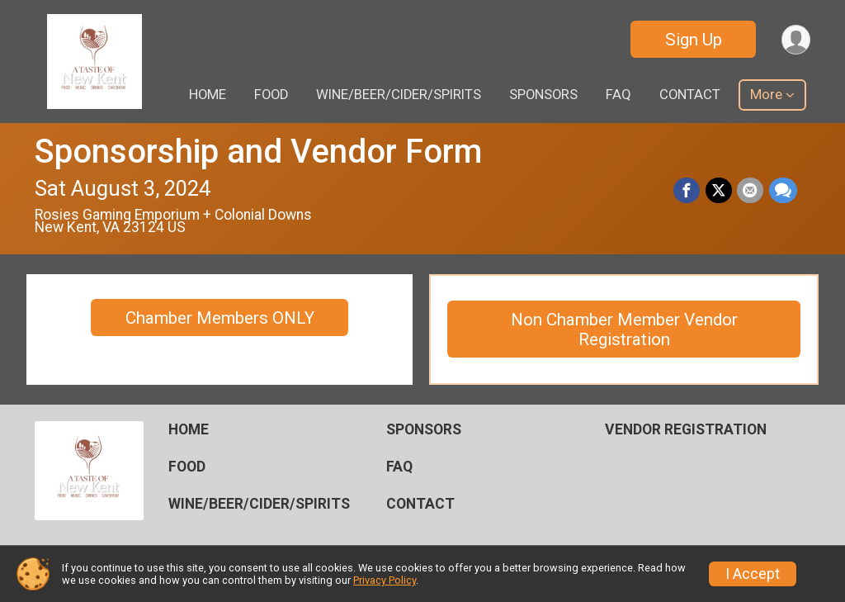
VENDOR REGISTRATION (686, 429)
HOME (207, 94)
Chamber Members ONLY (219, 318)
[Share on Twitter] (719, 191)
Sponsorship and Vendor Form (258, 151)
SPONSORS (543, 94)
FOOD (271, 94)
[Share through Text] (783, 191)
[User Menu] (795, 39)
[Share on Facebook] (688, 191)
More (766, 94)
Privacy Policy (384, 580)
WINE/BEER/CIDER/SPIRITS (398, 94)
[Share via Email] (751, 191)
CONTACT (689, 94)
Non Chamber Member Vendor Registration (624, 329)
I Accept (752, 574)
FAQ (618, 94)
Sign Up (691, 40)
